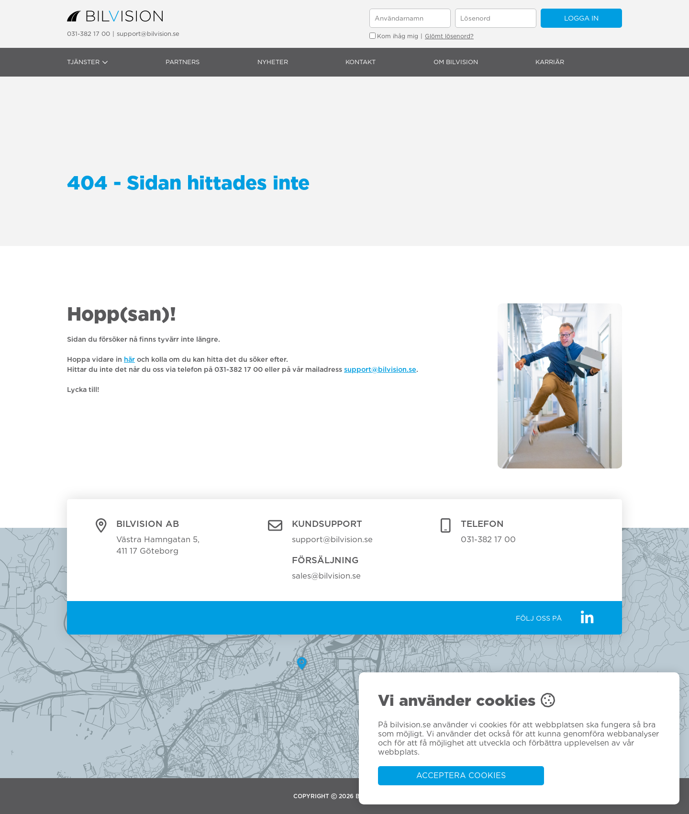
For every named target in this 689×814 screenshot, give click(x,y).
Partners (183, 62)
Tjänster (87, 62)
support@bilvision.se (148, 33)
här (129, 359)
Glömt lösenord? (449, 36)
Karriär (549, 62)
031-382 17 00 (88, 33)
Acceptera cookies (461, 775)
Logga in (581, 18)
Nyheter (272, 62)
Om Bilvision (455, 62)
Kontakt (360, 62)
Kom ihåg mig (393, 36)
